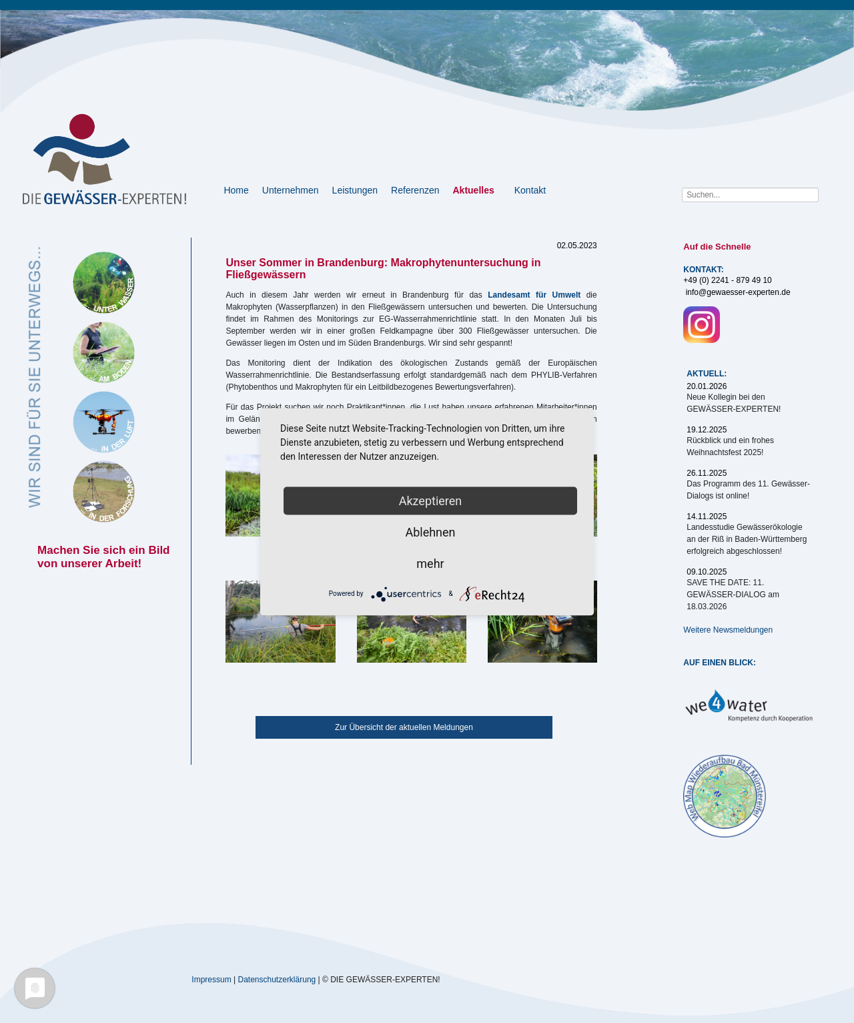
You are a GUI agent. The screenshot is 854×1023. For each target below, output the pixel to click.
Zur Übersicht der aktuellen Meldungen (404, 727)
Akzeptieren (430, 500)
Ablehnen (430, 532)
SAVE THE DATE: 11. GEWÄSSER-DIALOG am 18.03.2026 (733, 594)
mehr (430, 563)
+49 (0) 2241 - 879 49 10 (727, 280)
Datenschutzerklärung (277, 979)
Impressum (211, 979)
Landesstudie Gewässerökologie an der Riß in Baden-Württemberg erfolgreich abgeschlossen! (747, 539)
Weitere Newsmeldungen (728, 630)
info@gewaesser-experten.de (738, 292)
